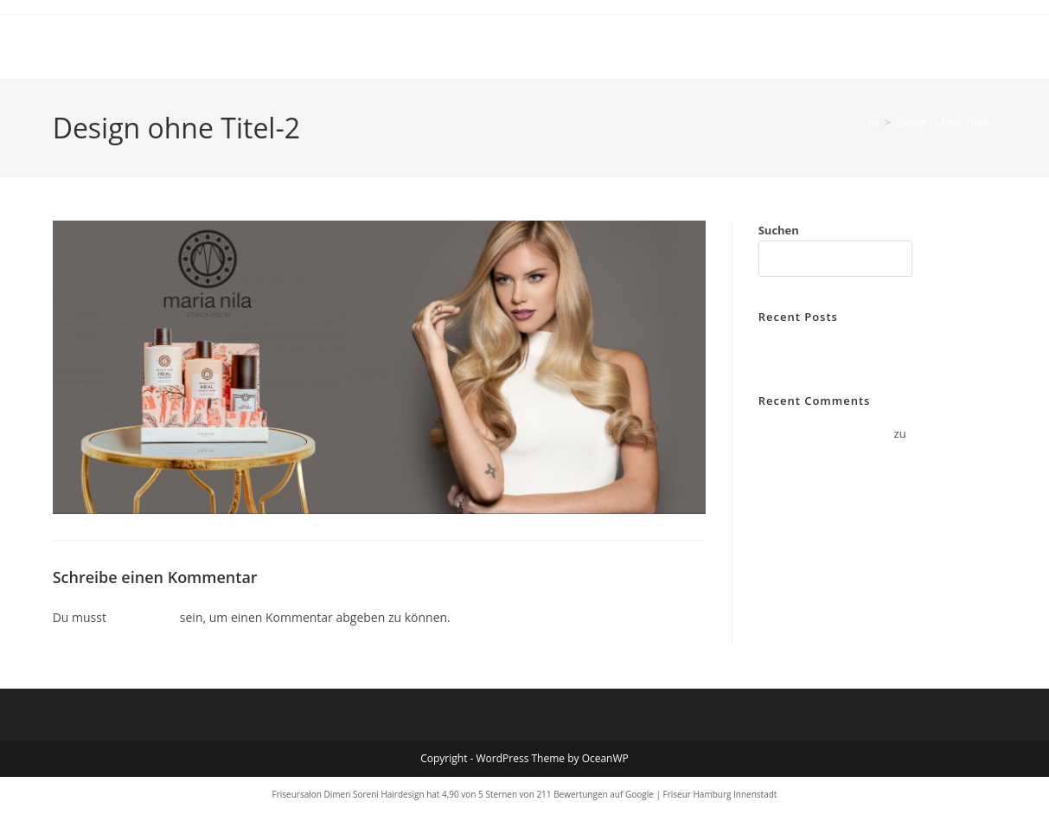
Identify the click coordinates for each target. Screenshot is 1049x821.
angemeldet (143, 617)
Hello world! (790, 349)
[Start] (873, 122)
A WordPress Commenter (825, 433)
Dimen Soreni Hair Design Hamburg (225, 46)
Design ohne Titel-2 (946, 122)
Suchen (778, 230)
